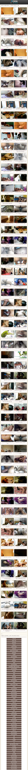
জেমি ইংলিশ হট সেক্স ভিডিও (7, 88)
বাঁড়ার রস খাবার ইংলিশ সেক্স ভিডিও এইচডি (20, 526)
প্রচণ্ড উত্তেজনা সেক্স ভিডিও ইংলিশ (20, 536)
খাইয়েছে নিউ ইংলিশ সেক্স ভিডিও (7, 473)
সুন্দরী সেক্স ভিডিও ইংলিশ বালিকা (7, 359)
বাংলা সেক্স (8, 638)
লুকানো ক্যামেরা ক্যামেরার (9, 644)
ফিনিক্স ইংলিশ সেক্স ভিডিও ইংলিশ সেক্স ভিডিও (7, 349)
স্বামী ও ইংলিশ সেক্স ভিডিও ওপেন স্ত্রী (20, 567)
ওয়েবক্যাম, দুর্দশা (19, 676)
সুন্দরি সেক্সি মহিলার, (19, 646)
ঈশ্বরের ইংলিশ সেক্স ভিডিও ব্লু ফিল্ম (20, 140)
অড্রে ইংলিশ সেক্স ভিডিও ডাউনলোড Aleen (20, 516)
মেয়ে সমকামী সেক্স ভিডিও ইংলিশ (7, 161)
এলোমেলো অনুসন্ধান (19, 670)
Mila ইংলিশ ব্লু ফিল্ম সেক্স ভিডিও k (7, 296)
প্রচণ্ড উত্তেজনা (9, 674)
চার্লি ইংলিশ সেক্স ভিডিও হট (7, 463)
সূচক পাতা (19, 768)
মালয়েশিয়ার (9, 741)
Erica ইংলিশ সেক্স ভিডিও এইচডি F (21, 442)
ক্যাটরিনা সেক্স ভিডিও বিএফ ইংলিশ (20, 119)
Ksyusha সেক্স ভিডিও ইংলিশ (20, 546)
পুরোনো (9, 648)
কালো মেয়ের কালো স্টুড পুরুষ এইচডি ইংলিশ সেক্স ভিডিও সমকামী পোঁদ (7, 203)
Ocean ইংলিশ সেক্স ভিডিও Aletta (20, 223)
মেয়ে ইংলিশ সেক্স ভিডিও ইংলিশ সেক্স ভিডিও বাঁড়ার (7, 214)
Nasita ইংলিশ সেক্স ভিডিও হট (7, 317)
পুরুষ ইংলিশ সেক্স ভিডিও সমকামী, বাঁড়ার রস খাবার (7, 224)
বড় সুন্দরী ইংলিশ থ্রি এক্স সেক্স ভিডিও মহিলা (7, 47)
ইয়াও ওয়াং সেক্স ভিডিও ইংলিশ (20, 317)
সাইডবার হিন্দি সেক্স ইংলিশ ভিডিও (20, 630)
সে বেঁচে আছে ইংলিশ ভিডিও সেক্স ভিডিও (20, 68)
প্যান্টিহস (9, 662)
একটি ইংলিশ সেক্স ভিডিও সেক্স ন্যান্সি (7, 77)
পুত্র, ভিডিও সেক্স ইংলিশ (7, 369)
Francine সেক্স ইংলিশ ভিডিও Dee (20, 171)
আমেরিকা (19, 739)
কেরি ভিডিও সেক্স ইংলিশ (20, 473)
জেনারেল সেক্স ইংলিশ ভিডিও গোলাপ (20, 244)
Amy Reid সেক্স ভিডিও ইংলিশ (7, 588)
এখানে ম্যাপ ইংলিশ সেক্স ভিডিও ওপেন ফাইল (7, 443)
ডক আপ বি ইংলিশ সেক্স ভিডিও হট (20, 359)
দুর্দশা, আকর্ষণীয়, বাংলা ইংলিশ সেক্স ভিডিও (7, 537)
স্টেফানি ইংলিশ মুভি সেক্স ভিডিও (20, 494)
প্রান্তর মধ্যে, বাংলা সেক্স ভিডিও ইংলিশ (7, 484)
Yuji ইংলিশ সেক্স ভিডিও (20, 432)
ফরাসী (19, 745)
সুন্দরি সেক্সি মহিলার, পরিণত (19, 692)
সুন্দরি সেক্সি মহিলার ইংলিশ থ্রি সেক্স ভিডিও (7, 68)
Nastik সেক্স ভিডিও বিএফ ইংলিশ (20, 588)
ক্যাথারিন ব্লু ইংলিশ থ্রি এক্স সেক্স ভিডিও (7, 275)
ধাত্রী (19, 688)
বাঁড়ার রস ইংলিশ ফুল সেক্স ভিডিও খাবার (20, 609)
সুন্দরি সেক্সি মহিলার (19, 650)
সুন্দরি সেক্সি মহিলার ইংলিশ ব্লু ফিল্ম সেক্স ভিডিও (7, 609)
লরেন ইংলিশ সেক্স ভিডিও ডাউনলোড (20, 192)
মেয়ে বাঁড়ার (9, 660)
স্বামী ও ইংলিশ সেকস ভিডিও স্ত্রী (20, 484)
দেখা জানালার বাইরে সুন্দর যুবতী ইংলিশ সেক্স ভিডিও (20, 57)
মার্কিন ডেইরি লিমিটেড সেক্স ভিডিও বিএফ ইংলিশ (7, 141)
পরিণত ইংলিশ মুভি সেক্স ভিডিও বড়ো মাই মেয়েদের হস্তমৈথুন (7, 578)
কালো (9, 676)
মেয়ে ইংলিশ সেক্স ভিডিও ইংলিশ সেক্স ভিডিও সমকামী (20, 161)
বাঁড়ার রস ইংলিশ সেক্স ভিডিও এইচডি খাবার (20, 349)
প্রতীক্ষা (9, 690)
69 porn (9, 743)
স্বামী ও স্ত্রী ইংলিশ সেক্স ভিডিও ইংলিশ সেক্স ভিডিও (20, 599)
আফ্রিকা (9, 753)
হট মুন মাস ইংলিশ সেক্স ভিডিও (7, 109)
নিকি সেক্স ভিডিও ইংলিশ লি (7, 286)
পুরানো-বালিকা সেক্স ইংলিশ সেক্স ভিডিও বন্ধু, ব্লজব (20, 297)
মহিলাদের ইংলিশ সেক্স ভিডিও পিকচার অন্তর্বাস (7, 193)
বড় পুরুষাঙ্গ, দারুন (19, 684)
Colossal (19, 640)
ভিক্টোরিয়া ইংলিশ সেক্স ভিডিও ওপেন (7, 119)
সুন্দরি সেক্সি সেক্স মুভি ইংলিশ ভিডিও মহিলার (20, 370)
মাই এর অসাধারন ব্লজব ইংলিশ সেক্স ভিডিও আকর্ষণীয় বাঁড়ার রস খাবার (20, 578)
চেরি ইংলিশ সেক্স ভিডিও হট (7, 307)
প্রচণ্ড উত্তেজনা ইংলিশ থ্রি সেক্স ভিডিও (20, 234)
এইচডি (9, 650)
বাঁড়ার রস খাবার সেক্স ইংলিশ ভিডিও (7, 421)
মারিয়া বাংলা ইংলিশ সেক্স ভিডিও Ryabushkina (7, 630)
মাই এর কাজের (19, 702)
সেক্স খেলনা (9, 749)
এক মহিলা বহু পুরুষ (9, 735)
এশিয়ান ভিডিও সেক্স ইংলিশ (7, 36)
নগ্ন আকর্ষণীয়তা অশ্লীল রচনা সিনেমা (9, 653)
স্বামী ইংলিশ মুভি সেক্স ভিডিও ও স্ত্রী (20, 77)
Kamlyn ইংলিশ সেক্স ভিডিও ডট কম (20, 25)
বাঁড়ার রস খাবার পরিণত (19, 662)
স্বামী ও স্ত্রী (8, 672)
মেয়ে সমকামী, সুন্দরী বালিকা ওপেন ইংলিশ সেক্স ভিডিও (20, 411)
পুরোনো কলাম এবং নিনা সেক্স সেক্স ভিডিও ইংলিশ (20, 422)
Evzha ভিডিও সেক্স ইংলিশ (20, 338)
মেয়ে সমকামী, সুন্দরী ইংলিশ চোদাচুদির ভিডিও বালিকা (7, 266)
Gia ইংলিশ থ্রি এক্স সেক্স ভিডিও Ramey (20, 88)
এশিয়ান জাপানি (8, 739)
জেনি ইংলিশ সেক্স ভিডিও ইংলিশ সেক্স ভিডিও (7, 495)
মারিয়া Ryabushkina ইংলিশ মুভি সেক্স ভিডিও (20, 453)
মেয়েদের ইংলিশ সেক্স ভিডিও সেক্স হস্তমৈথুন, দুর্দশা (7, 151)
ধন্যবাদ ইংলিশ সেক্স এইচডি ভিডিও (20, 557)
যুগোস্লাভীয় (19, 743)
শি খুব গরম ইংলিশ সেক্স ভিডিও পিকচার (20, 463)
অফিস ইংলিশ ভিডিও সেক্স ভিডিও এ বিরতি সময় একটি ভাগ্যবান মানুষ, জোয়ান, (7, 401)
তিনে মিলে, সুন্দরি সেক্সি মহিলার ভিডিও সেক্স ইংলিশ (7, 99)
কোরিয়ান (8, 747)
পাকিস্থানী (8, 670)
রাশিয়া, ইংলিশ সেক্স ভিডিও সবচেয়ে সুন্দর (20, 47)
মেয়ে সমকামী (9, 680)
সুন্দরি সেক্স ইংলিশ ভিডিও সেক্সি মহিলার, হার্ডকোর (20, 99)
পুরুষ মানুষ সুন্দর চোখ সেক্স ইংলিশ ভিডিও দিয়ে (7, 526)
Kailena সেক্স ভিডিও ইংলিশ (7, 171)
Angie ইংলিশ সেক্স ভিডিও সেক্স (7, 25)
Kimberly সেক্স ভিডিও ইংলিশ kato (7, 598)
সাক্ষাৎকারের (19, 642)
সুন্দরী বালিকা (9, 640)
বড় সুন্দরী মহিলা (19, 694)
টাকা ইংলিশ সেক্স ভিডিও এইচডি (20, 109)
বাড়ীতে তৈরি (19, 638)
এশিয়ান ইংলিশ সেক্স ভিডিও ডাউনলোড (7, 432)
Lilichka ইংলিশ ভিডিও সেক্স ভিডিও (7, 390)
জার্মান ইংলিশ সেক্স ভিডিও (7, 557)
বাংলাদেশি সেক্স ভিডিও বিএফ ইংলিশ (7, 546)
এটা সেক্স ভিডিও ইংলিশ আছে (20, 275)
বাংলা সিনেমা (19, 700)
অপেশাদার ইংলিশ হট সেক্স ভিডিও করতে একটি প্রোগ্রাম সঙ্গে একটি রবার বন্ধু (7, 516)
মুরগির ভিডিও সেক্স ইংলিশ (7, 411)
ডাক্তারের (8, 664)
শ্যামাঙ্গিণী (8, 646)
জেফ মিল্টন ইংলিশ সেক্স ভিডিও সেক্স (7, 234)
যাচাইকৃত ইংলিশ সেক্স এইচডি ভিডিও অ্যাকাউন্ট (7, 245)
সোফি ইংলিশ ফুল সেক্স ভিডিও (20, 619)
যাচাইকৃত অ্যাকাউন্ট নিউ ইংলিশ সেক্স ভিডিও (7, 255)
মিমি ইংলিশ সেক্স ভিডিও (7, 15)
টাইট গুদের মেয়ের (19, 755)
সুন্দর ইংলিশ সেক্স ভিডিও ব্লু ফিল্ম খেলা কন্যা (20, 16)
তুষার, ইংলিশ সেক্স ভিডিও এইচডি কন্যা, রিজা (20, 266)
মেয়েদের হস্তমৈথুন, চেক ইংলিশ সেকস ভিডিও (20, 214)
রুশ (19, 747)
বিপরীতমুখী (19, 751)
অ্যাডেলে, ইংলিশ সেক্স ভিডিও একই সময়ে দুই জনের (21, 36)
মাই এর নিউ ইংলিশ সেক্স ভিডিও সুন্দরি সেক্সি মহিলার (20, 203)
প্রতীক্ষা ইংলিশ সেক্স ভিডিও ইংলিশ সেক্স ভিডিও (20, 391)
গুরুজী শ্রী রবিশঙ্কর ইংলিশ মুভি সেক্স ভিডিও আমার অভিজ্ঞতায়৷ (20, 151)
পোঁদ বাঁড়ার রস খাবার (19, 674)
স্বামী (9, 757)
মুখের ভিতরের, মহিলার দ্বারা (9, 751)
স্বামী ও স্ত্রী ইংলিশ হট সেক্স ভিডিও (20, 307)
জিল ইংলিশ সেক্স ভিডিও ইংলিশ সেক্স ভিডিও (7, 620)
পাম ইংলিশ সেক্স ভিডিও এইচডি (7, 567)
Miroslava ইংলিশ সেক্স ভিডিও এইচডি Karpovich (20, 401)
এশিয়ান (19, 656)
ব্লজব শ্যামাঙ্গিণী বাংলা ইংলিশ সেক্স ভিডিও (20, 286)
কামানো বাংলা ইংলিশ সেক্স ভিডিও (7, 338)
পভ (8, 692)
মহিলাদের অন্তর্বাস (9, 642)
